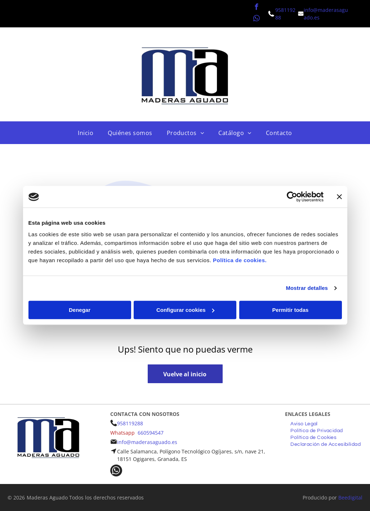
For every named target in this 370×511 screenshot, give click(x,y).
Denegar (79, 310)
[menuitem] (86, 133)
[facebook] (257, 8)
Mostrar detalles (307, 288)
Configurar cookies (185, 310)
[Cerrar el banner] (339, 197)
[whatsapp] (257, 19)
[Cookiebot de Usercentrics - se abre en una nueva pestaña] (292, 197)
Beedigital (350, 497)
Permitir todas (290, 310)
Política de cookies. (240, 260)
